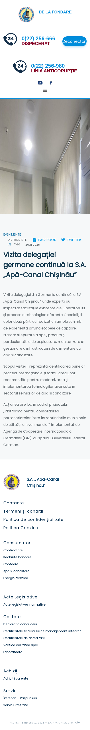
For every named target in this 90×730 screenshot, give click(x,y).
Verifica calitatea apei (20, 645)
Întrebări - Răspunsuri (20, 698)
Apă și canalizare (16, 571)
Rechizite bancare (17, 557)
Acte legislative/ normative (24, 604)
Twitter (74, 240)
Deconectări (74, 41)
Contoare (10, 564)
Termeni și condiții (23, 511)
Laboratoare (12, 652)
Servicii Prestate (15, 705)
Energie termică (15, 578)
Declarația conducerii (20, 624)
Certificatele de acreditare (24, 638)
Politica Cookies (20, 528)
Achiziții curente (15, 678)
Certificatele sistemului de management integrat (42, 631)
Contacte (13, 503)
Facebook (47, 240)
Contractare (13, 550)
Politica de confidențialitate (33, 519)
